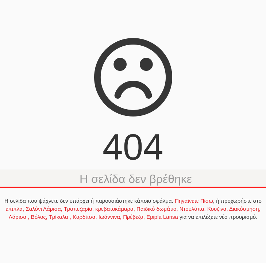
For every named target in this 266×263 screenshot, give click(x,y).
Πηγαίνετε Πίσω (194, 201)
